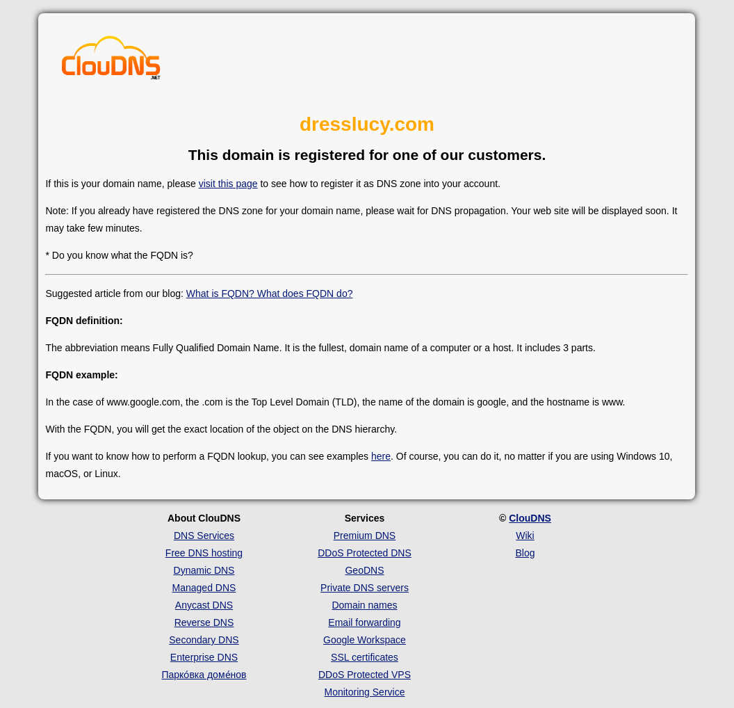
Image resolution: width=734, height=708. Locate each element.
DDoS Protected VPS (364, 674)
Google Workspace (364, 639)
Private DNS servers (364, 587)
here (381, 456)
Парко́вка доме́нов (203, 674)
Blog (525, 552)
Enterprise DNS (204, 657)
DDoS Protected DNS (364, 552)
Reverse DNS (204, 622)
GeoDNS (364, 570)
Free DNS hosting (204, 552)
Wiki (525, 535)
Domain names (364, 605)
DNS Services (204, 535)
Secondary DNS (203, 639)
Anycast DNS (204, 605)
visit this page (228, 183)
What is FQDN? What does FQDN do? (269, 293)
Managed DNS (204, 587)
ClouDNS (530, 518)
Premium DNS (364, 535)
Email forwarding (364, 622)
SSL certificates (364, 657)
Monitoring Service (365, 692)
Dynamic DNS (204, 570)
